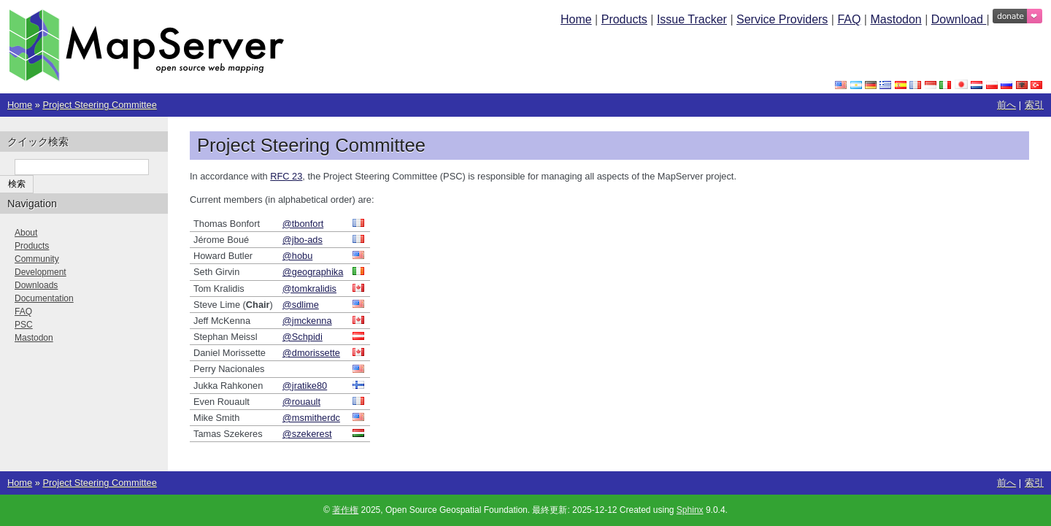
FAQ (849, 19)
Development (40, 272)
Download (959, 19)
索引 (1034, 104)
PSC (24, 325)
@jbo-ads (302, 239)
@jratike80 (304, 385)
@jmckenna (307, 320)
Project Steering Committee (99, 104)
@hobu (297, 255)
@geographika (312, 271)
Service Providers (782, 19)
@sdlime (300, 304)
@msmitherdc (311, 417)
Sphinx (690, 510)
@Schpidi (302, 336)
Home (576, 19)
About (26, 233)
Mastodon (895, 19)
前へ (1006, 104)
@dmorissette (311, 352)
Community (37, 259)
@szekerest (307, 433)
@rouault (301, 401)
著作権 (345, 510)
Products (624, 19)
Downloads (36, 285)
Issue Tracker (692, 19)
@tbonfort (302, 223)
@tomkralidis (309, 288)
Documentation (44, 298)
